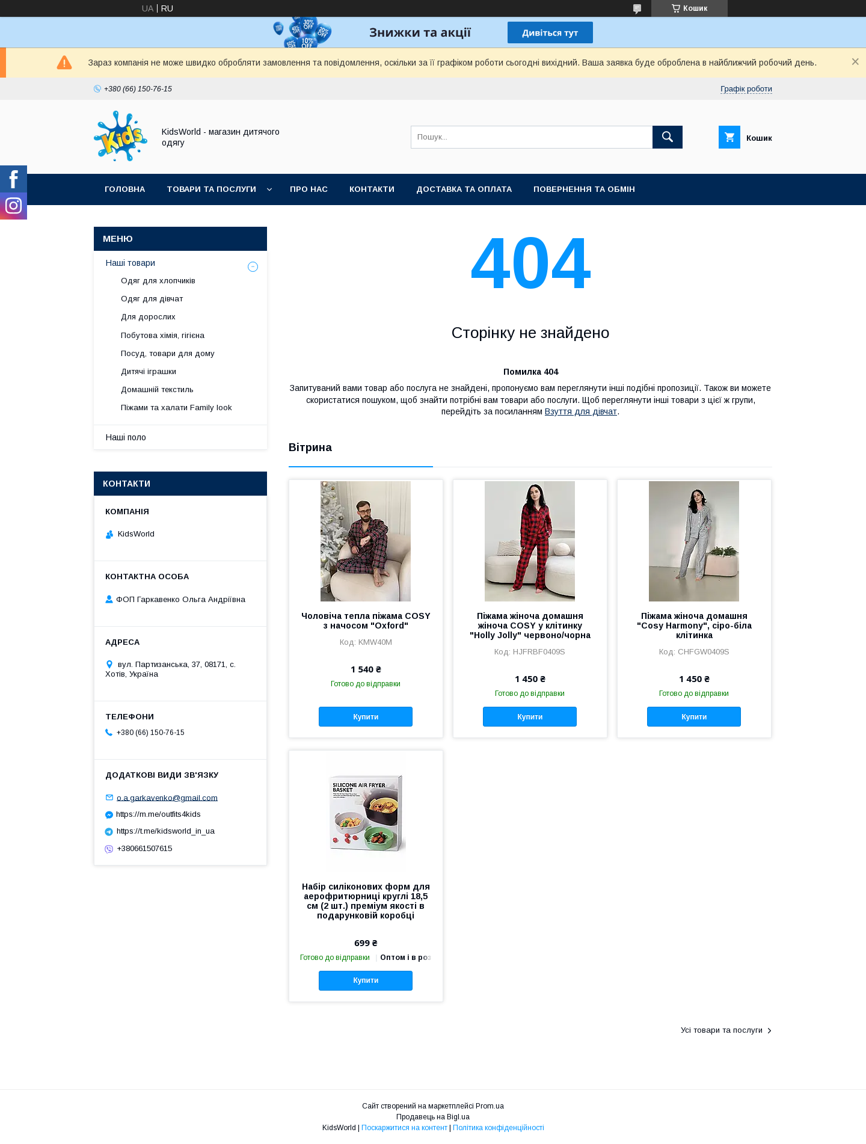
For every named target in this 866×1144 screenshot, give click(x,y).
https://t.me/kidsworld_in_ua (166, 830)
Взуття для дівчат (581, 411)
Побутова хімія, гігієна (162, 335)
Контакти (372, 189)
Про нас (309, 189)
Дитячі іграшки (148, 371)
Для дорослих (148, 316)
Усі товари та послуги (722, 1030)
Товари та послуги (211, 189)
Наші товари (130, 263)
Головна (125, 189)
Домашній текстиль (157, 389)
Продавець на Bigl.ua (433, 1117)
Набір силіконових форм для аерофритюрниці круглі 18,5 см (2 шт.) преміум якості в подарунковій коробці (366, 901)
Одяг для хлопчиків (158, 280)
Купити (365, 717)
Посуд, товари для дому (168, 353)
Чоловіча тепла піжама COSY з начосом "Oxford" (366, 620)
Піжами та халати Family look (176, 407)
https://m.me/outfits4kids (158, 814)
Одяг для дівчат (152, 298)
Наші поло (126, 437)
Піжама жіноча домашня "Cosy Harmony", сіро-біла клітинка (694, 625)
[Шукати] (668, 137)
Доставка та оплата (464, 189)
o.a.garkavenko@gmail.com (167, 797)
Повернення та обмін (584, 189)
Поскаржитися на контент (404, 1128)
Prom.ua (490, 1106)
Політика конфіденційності (498, 1128)
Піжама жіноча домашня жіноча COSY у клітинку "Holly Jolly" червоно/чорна (530, 625)
